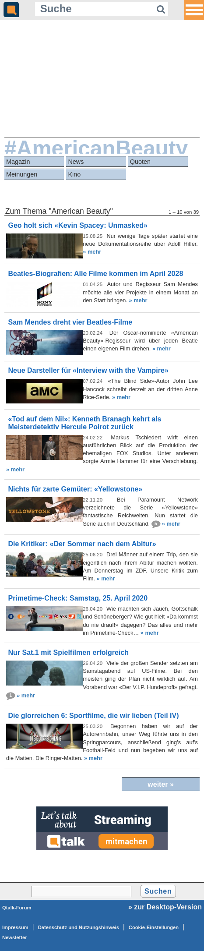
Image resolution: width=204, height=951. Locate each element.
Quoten (140, 161)
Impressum (15, 927)
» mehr (92, 251)
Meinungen (21, 174)
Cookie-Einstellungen (154, 927)
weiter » (161, 784)
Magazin (18, 161)
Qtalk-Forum (17, 907)
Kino (74, 174)
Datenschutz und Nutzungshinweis (78, 927)
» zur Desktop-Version (165, 907)
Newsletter (14, 937)
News (76, 161)
